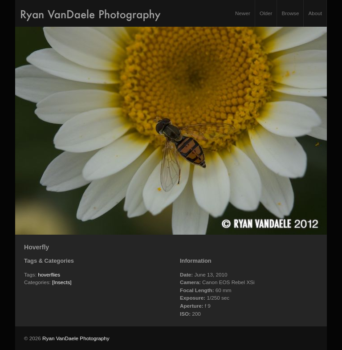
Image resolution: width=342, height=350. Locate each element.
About (315, 13)
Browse (290, 13)
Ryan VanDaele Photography (76, 338)
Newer (242, 13)
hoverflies (49, 274)
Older (266, 13)
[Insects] (62, 282)
